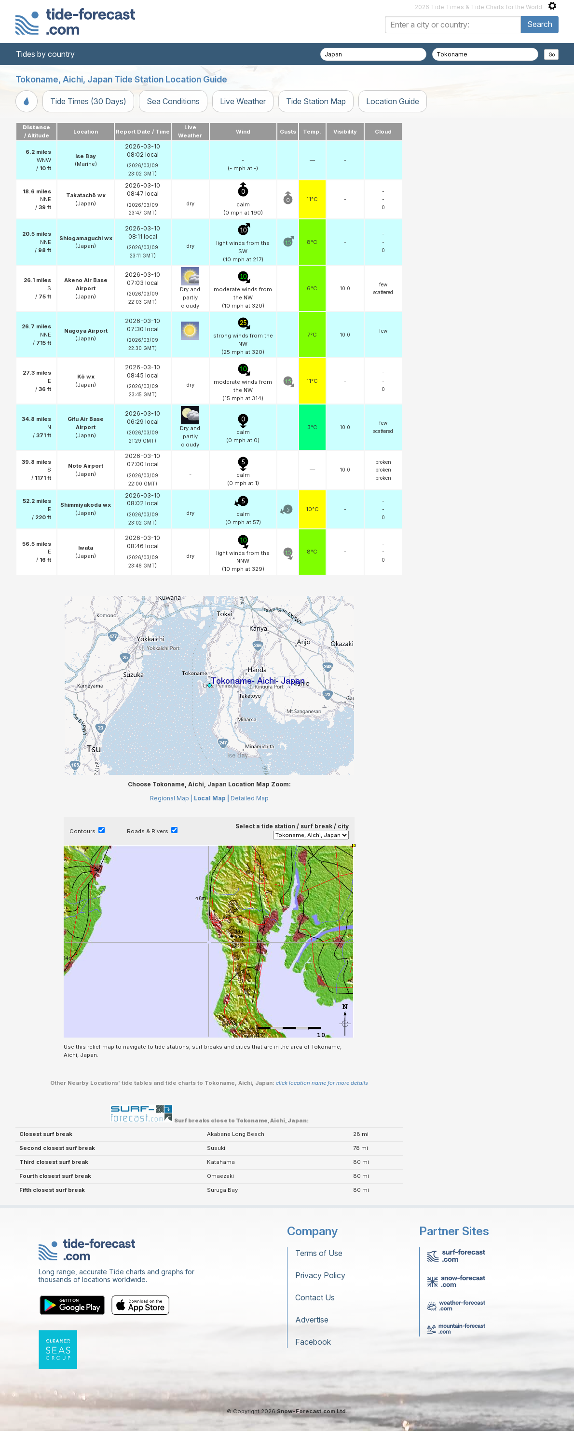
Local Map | (211, 798)
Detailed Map (250, 798)
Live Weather (243, 101)
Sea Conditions (173, 101)
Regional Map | (171, 798)
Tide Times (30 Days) (88, 101)
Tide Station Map (316, 101)
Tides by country (45, 54)
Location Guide (392, 101)
